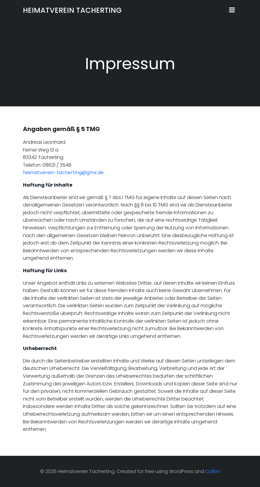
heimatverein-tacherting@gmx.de (63, 172)
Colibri (212, 471)
